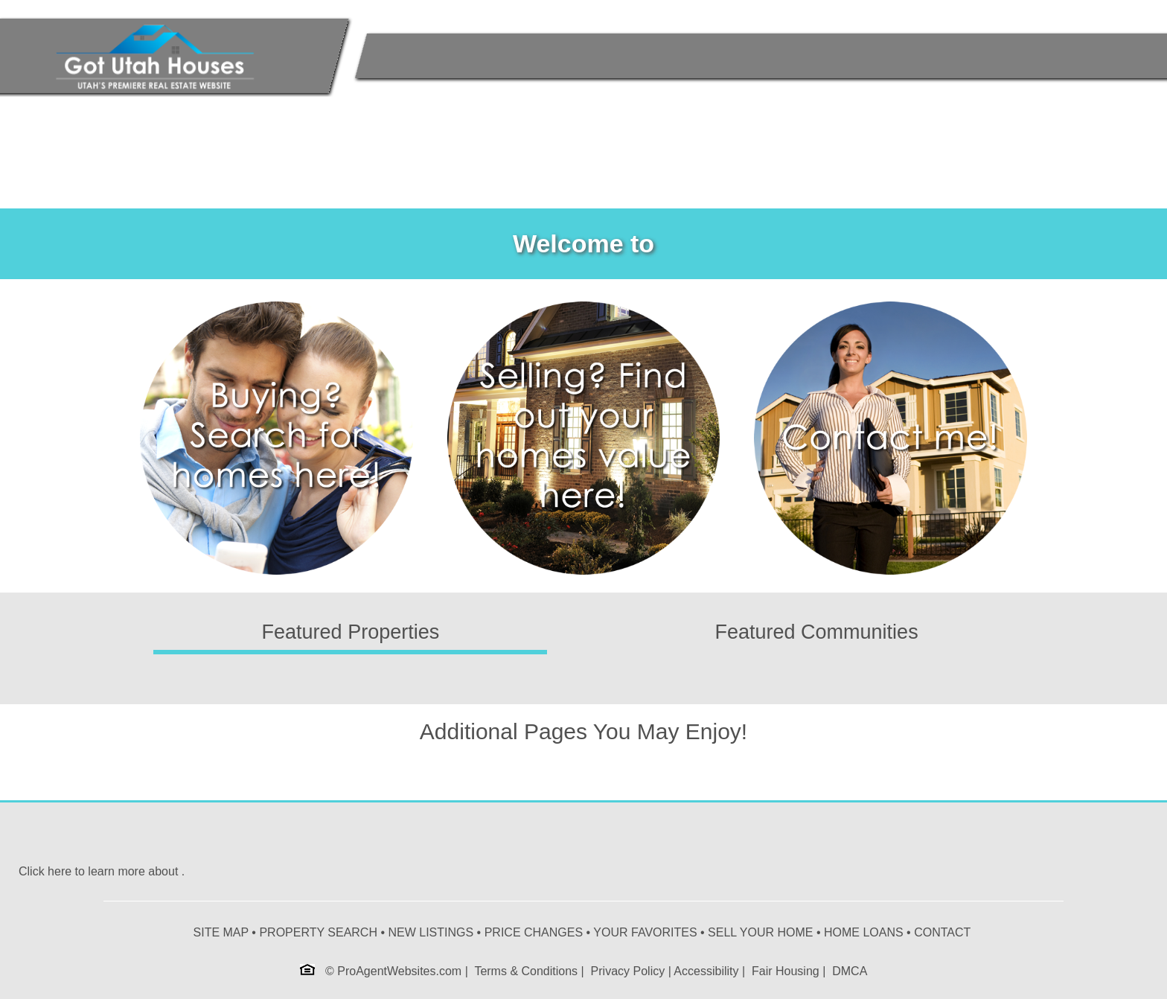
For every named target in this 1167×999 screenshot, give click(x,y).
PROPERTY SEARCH (318, 932)
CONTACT (942, 932)
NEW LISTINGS (430, 932)
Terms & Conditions (526, 971)
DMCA (849, 971)
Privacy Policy (628, 971)
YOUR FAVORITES (645, 932)
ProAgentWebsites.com (399, 971)
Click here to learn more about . (102, 871)
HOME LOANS (864, 932)
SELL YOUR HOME (760, 932)
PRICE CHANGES (534, 932)
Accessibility (706, 971)
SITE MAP (221, 932)
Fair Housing (785, 971)
